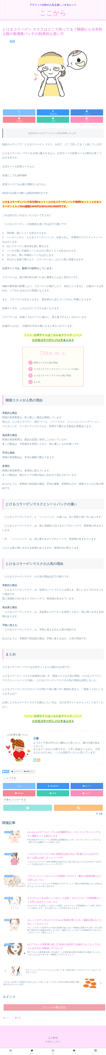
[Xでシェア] (19, 112)
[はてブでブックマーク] (87, 112)
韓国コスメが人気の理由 (46, 363)
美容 (6, 772)
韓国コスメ (29, 772)
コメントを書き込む (54, 1009)
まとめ (37, 383)
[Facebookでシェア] (53, 112)
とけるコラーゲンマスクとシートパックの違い (57, 369)
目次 (49, 353)
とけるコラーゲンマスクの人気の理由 (52, 376)
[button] (87, 120)
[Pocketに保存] (19, 120)
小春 (36, 739)
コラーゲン (17, 772)
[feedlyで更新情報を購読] (35, 761)
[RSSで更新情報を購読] (38, 761)
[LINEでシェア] (53, 120)
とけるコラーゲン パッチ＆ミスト (53, 340)
